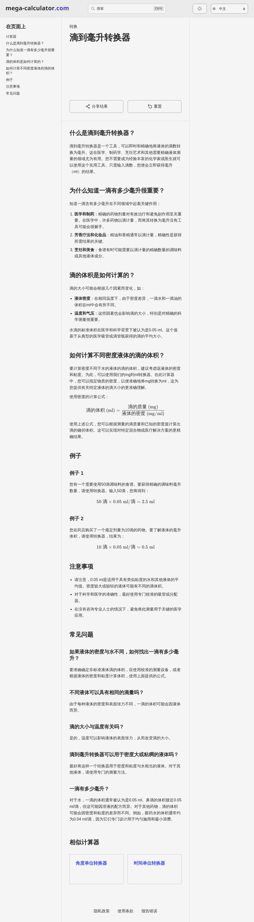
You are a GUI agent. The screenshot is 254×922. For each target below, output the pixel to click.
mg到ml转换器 (138, 375)
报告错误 (149, 911)
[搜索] (127, 9)
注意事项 (13, 86)
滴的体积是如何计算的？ (25, 62)
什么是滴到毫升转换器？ (25, 43)
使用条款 (125, 911)
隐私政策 (102, 911)
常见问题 (13, 93)
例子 (9, 80)
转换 (73, 26)
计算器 (11, 36)
